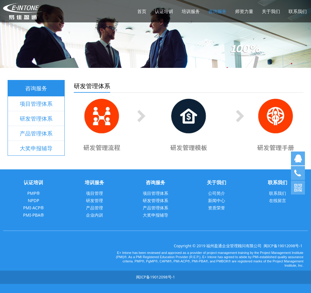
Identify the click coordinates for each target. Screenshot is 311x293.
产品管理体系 (36, 133)
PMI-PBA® (33, 215)
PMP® (33, 193)
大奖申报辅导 (36, 148)
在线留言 (277, 200)
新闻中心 (216, 200)
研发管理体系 (36, 118)
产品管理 (94, 208)
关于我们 (271, 11)
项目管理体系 (36, 103)
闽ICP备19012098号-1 (283, 245)
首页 (141, 11)
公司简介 (216, 193)
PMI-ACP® (33, 208)
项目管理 (94, 193)
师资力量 (244, 11)
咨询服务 (217, 11)
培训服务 (191, 11)
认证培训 (164, 11)
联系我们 (298, 11)
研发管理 (94, 200)
